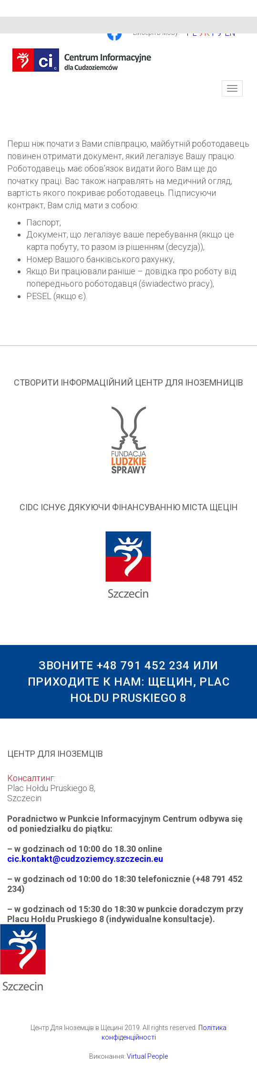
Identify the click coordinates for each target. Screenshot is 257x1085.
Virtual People (147, 1056)
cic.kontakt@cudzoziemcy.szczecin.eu (85, 859)
